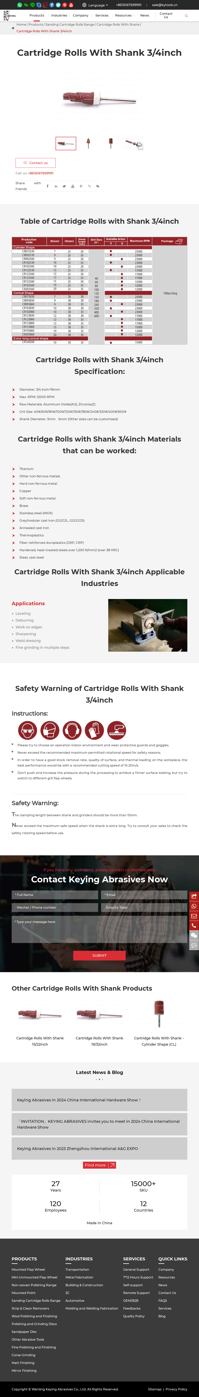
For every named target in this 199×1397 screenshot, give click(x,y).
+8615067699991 (128, 5)
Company (80, 15)
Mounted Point (24, 1293)
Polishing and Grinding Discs (34, 1324)
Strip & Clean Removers (30, 1308)
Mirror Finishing (24, 1371)
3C (67, 1293)
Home (21, 24)
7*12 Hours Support (138, 1277)
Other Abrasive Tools (28, 1339)
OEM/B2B (130, 1301)
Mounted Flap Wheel (28, 1269)
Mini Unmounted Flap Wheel (34, 1277)
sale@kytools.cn (165, 5)
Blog (162, 1316)
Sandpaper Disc (24, 1332)
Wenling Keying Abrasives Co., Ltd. (59, 1389)
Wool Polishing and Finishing (34, 1316)
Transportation (77, 1269)
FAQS (162, 1301)
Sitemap (154, 1389)
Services (101, 15)
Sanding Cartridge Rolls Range (69, 24)
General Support (136, 1269)
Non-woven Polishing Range (34, 1285)
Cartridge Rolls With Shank (118, 24)
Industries (59, 15)
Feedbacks (132, 1308)
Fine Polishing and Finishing (34, 1347)
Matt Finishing (23, 1363)
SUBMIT (100, 955)
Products (37, 15)
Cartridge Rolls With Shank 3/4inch (44, 31)
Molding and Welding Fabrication (91, 1308)
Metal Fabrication (79, 1277)
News (144, 15)
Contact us (36, 163)
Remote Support (136, 1293)
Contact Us (166, 15)
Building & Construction (84, 1285)
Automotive (74, 1301)
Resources (123, 15)
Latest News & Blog (99, 1075)
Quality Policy (134, 1316)
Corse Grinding (23, 1355)
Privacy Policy (176, 1389)
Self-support (133, 1285)
